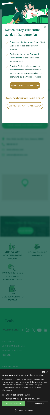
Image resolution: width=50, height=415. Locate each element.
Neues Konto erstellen (25, 85)
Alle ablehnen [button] (37, 404)
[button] (25, 410)
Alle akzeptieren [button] (13, 404)
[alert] (25, 392)
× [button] (47, 372)
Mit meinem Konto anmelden (25, 105)
